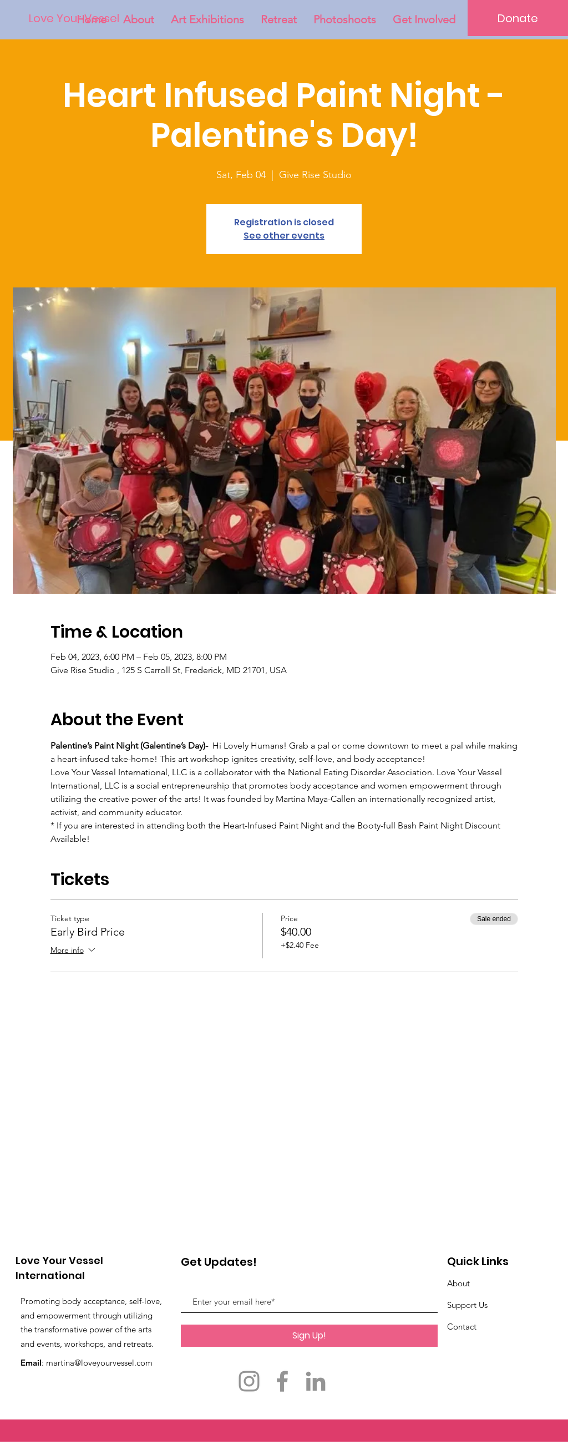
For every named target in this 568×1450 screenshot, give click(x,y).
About (458, 1283)
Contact (461, 1326)
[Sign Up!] (309, 1336)
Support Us (467, 1305)
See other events (284, 235)
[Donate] (518, 18)
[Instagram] (249, 1381)
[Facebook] (282, 1381)
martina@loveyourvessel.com (99, 1362)
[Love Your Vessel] (74, 18)
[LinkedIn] (315, 1381)
